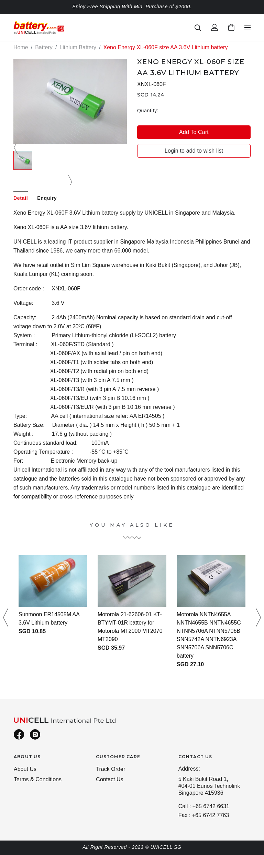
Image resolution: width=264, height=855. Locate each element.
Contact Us (109, 779)
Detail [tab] (20, 198)
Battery (44, 47)
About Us (25, 769)
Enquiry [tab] (47, 198)
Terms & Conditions (38, 779)
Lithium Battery (77, 47)
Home (20, 47)
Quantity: (147, 110)
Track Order (110, 769)
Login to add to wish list (194, 151)
